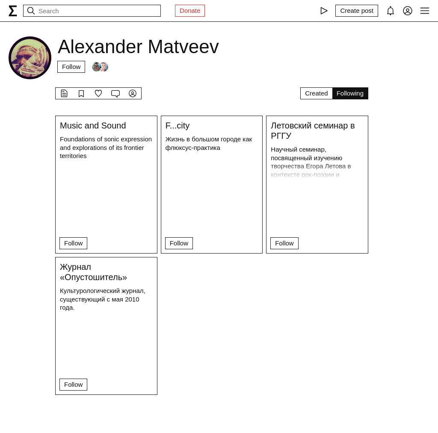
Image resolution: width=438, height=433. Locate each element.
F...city (178, 125)
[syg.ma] (13, 10)
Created (316, 93)
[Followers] (100, 66)
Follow (71, 66)
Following (350, 93)
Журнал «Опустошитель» (93, 272)
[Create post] (357, 10)
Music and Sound (93, 125)
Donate (190, 10)
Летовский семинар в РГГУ (313, 130)
